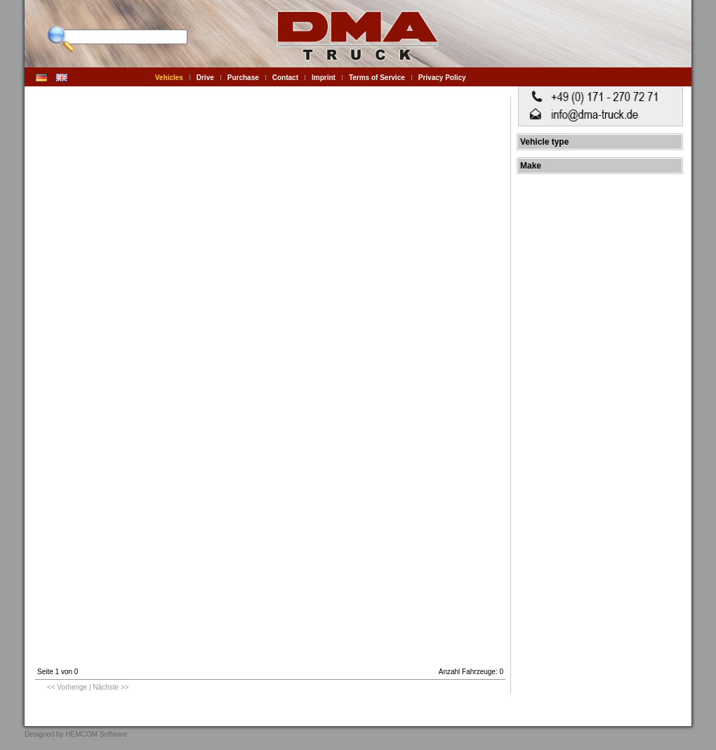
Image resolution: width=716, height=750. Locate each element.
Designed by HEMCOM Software (76, 734)
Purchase (243, 77)
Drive (205, 77)
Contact (285, 77)
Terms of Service (377, 77)
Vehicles (169, 77)
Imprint (324, 77)
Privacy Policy (442, 77)
